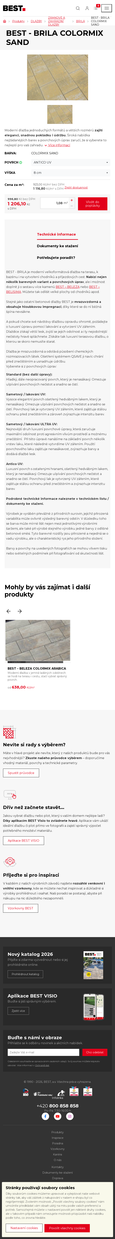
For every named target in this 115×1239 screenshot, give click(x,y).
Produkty (18, 21)
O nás (57, 1160)
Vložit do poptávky (92, 203)
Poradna (57, 1143)
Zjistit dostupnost (76, 187)
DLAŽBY (36, 21)
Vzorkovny (58, 1149)
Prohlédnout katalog (25, 974)
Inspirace (58, 1138)
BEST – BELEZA (68, 287)
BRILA (80, 21)
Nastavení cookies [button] (24, 1228)
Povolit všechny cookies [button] (67, 1228)
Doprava (57, 1178)
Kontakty (57, 1167)
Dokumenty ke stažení (57, 1172)
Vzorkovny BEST (20, 908)
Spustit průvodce (21, 773)
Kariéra (57, 1154)
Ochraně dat (42, 1065)
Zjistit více (18, 1011)
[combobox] (70, 162)
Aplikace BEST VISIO (23, 840)
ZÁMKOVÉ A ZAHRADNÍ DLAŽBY (56, 21)
